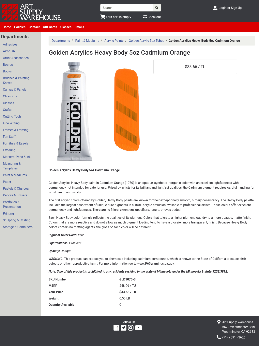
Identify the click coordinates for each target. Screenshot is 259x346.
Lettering (9, 150)
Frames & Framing (15, 130)
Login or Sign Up (230, 8)
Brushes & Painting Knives (16, 80)
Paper (7, 182)
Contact (34, 27)
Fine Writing (11, 123)
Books (7, 71)
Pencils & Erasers (15, 195)
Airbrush (9, 51)
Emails (79, 27)
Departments (61, 41)
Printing (8, 213)
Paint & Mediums (15, 175)
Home (7, 27)
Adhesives (10, 44)
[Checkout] (152, 17)
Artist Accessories (16, 58)
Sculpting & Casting (16, 220)
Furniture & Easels (15, 143)
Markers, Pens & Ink (17, 157)
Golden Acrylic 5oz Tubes (146, 41)
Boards (8, 65)
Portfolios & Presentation (12, 204)
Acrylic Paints (114, 41)
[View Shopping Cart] (115, 17)
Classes (65, 27)
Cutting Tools (12, 116)
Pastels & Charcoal (16, 188)
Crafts (7, 110)
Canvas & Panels (14, 89)
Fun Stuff (9, 137)
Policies (19, 27)
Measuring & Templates (12, 166)
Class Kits (10, 96)
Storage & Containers (18, 227)
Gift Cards (50, 27)
